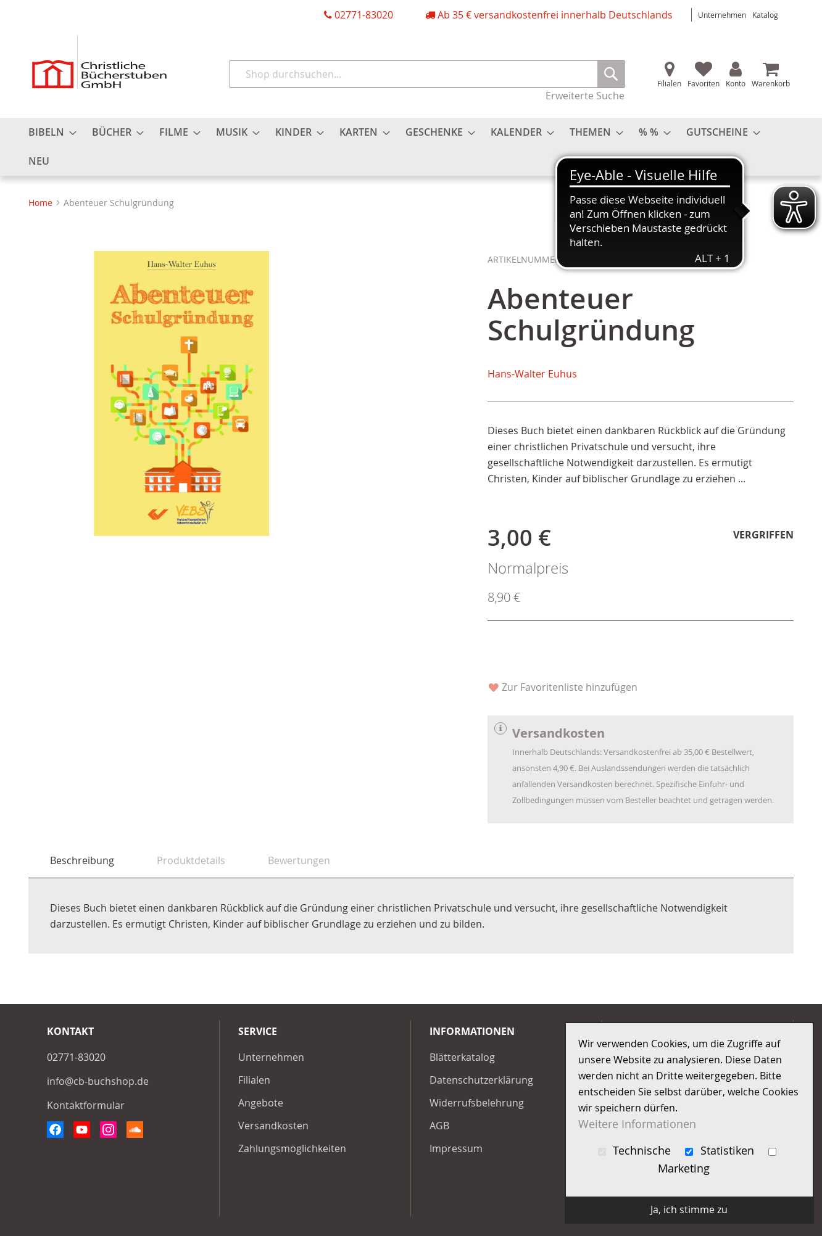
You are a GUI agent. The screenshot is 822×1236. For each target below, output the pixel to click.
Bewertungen (299, 860)
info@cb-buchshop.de (98, 1081)
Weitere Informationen (637, 1124)
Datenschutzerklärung (481, 1080)
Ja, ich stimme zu (689, 1209)
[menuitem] (49, 132)
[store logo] (99, 62)
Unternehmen (722, 15)
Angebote (260, 1103)
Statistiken (721, 1150)
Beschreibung (82, 860)
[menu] (411, 147)
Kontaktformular (86, 1105)
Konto (735, 83)
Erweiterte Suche (585, 95)
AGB (439, 1125)
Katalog (765, 15)
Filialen (669, 83)
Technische (636, 1150)
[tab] (82, 861)
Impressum (456, 1148)
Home (40, 202)
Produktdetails (191, 860)
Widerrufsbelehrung (477, 1103)
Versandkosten (273, 1125)
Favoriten (703, 83)
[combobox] (427, 74)
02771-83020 (363, 15)
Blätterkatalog (462, 1057)
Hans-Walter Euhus (532, 374)
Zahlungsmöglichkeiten (292, 1148)
